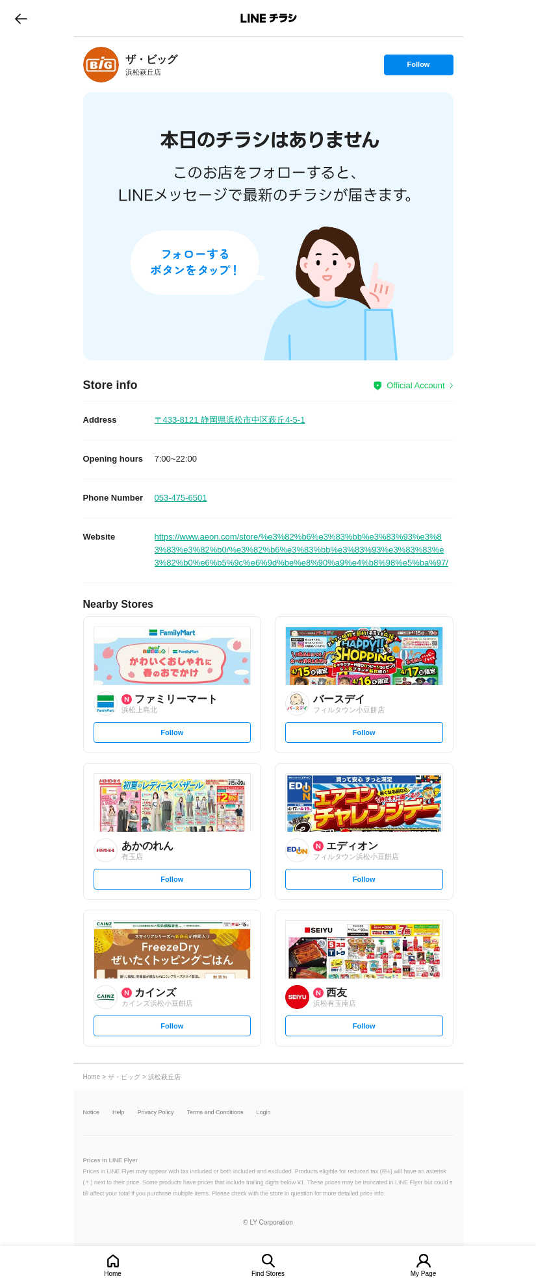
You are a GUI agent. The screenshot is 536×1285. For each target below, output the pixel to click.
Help (118, 1113)
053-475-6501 (181, 498)
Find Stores (268, 1273)
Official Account (415, 385)
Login (264, 1113)
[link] (101, 64)
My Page (423, 1273)
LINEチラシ (269, 18)
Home (112, 1273)
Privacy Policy (156, 1113)
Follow (418, 67)
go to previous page (21, 18)
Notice (91, 1113)
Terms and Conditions (215, 1113)
